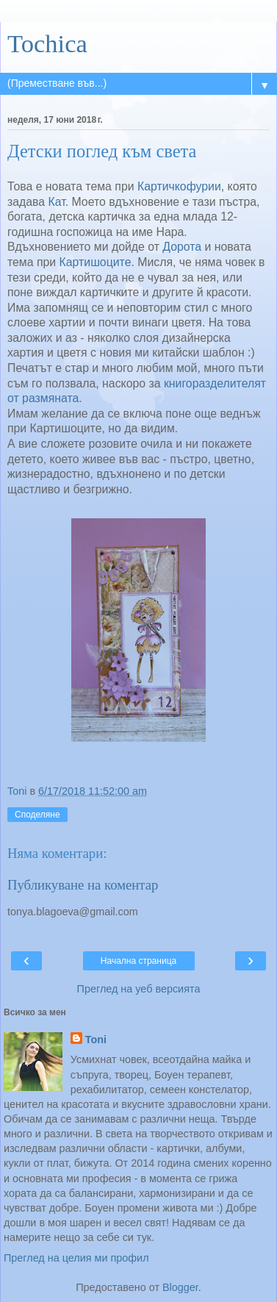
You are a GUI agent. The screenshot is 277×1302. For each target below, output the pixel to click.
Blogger (180, 1287)
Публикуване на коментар (82, 885)
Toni (96, 1039)
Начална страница (138, 961)
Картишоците (96, 262)
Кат (56, 202)
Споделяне (37, 814)
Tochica (47, 43)
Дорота (181, 246)
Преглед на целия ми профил (76, 1258)
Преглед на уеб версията (139, 989)
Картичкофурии (179, 186)
